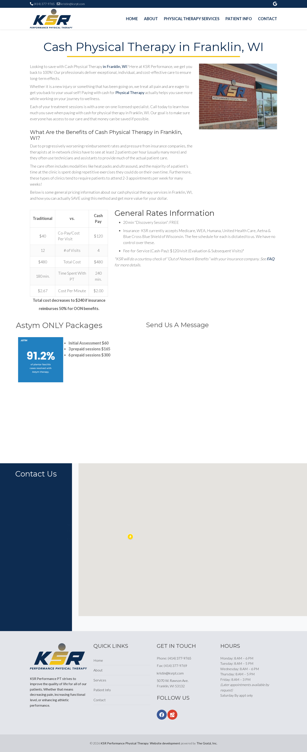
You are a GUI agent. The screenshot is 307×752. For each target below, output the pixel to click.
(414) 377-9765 (44, 4)
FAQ (270, 258)
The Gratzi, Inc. (206, 743)
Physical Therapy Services (191, 18)
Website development (165, 743)
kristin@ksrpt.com (73, 4)
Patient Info (238, 18)
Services (99, 680)
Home (132, 18)
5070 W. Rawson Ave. (172, 680)
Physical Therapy (129, 92)
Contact (267, 18)
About (151, 18)
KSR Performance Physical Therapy (125, 743)
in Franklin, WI (115, 66)
